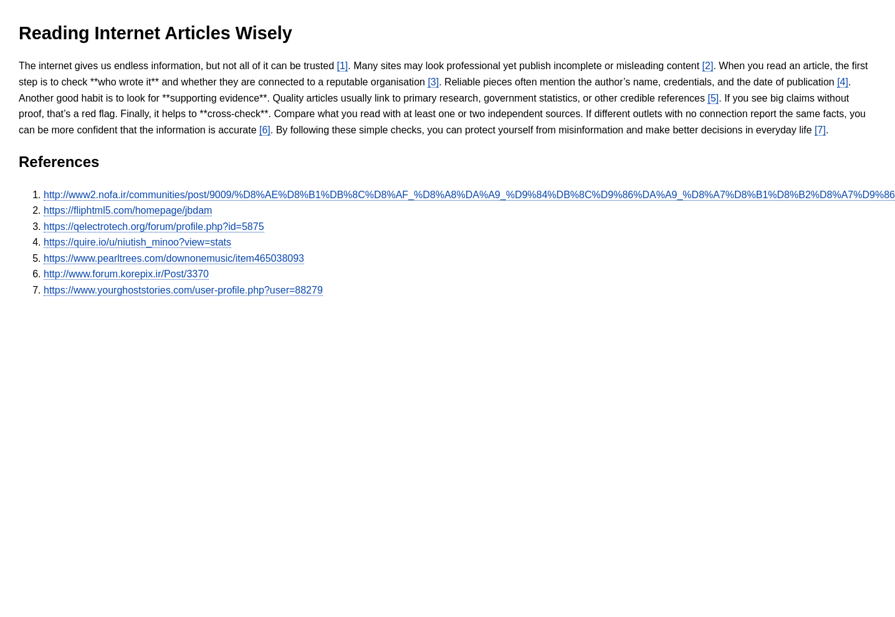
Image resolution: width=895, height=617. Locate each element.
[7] (820, 130)
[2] (708, 65)
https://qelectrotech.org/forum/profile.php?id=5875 (154, 226)
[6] (264, 130)
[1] (342, 65)
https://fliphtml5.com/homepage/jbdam (128, 210)
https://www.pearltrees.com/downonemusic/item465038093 (174, 258)
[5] (713, 98)
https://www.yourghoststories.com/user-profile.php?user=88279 (183, 290)
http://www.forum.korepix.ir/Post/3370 (126, 274)
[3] (433, 82)
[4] (842, 82)
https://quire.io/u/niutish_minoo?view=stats (137, 242)
